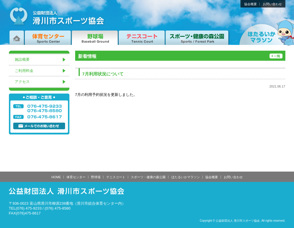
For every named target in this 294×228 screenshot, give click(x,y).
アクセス (22, 81)
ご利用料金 (24, 71)
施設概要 (22, 59)
